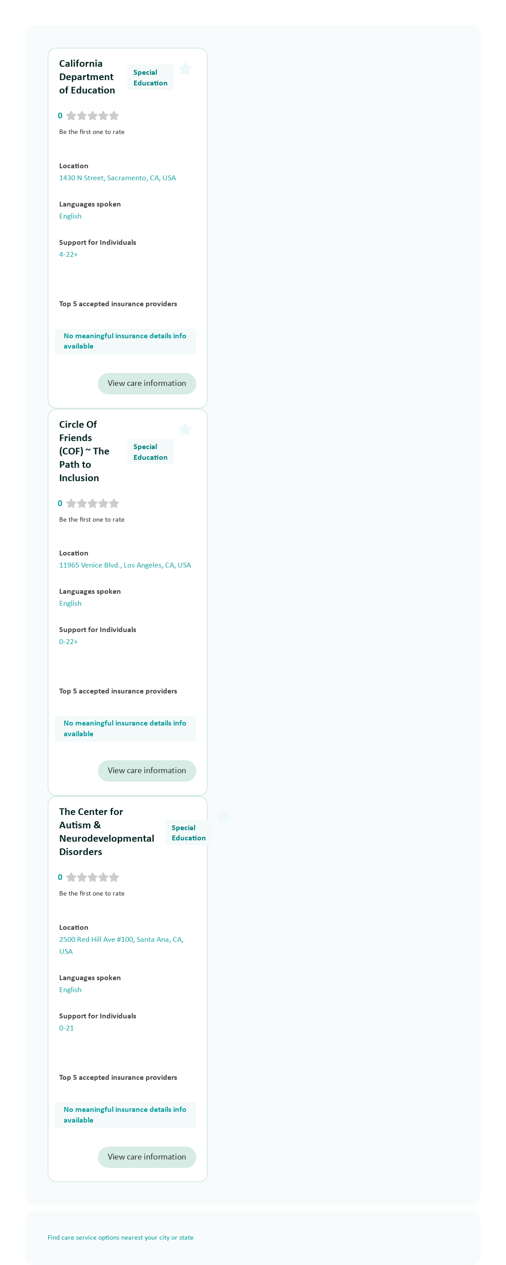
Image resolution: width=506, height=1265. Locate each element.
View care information (147, 383)
